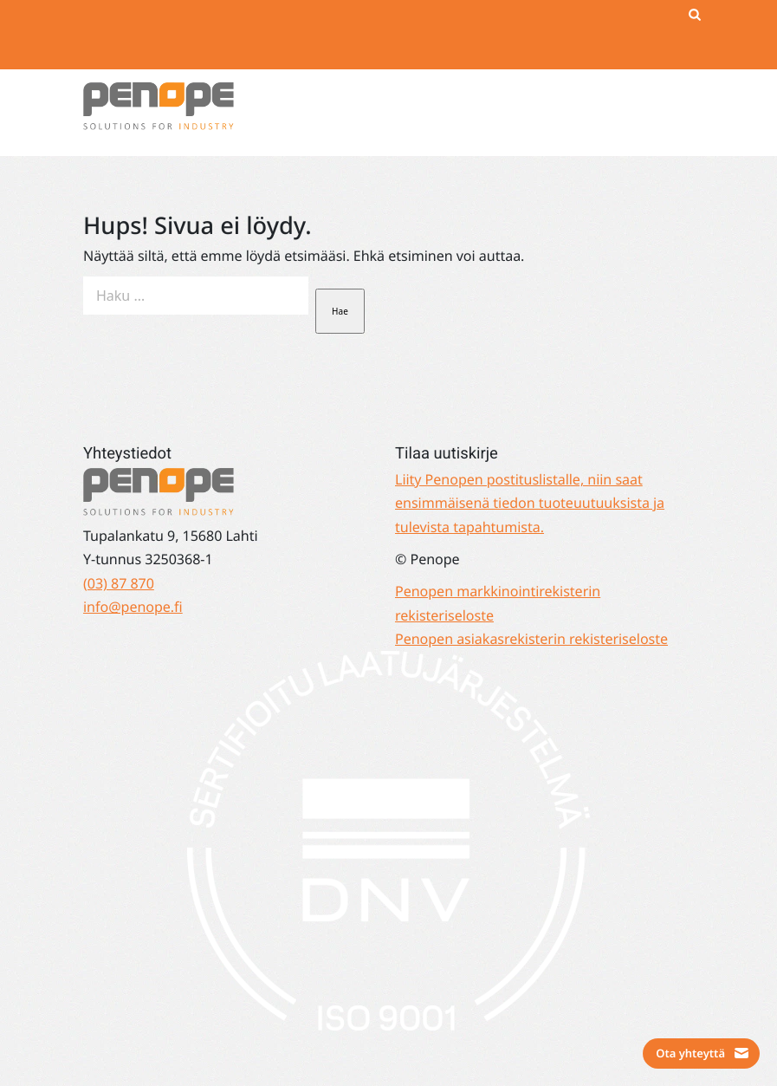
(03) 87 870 (118, 583)
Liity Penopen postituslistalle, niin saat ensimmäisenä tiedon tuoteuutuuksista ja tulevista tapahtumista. (529, 503)
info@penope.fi (133, 606)
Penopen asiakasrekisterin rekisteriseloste (531, 638)
